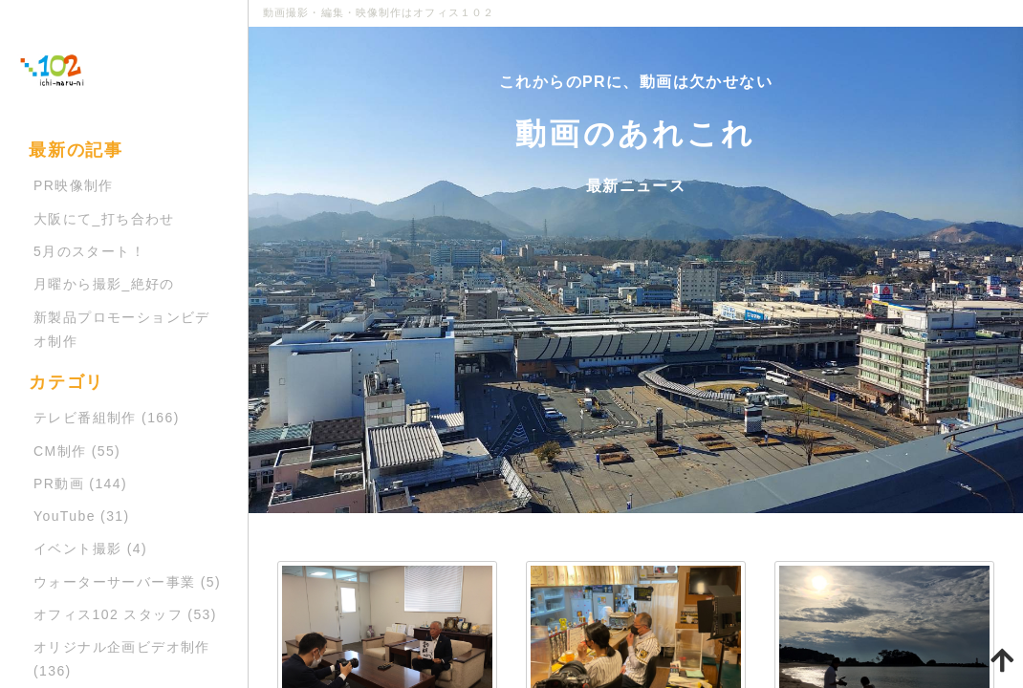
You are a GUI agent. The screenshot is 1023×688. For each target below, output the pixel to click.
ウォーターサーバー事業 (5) (127, 582)
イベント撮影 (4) (90, 548)
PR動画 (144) (80, 483)
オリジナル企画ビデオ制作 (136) (121, 658)
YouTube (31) (81, 516)
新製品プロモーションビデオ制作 (121, 329)
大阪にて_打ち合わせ (104, 218)
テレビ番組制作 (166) (106, 417)
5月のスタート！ (89, 251)
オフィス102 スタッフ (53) (125, 614)
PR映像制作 (73, 185)
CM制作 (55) (76, 451)
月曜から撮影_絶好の (104, 283)
